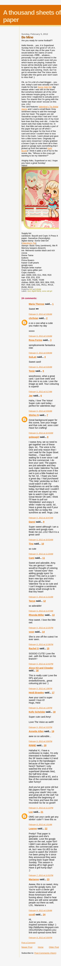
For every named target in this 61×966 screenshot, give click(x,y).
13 (53, 615)
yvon (31, 631)
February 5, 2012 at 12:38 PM (41, 644)
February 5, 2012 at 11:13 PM (41, 808)
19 (53, 731)
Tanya (32, 601)
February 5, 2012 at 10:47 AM (41, 518)
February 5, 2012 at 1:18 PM (40, 708)
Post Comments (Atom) (45, 953)
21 (42, 812)
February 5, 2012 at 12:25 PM (41, 628)
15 (48, 648)
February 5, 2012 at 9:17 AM (40, 392)
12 (44, 601)
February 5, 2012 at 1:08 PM (40, 688)
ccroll (32, 914)
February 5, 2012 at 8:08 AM (40, 353)
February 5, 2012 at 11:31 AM (41, 597)
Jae (31, 395)
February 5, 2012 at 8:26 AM (40, 367)
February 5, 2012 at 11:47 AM (41, 611)
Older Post (54, 947)
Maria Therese (36, 304)
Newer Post (26, 947)
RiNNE (32, 745)
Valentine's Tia (29, 243)
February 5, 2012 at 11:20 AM (41, 554)
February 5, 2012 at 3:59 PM (40, 741)
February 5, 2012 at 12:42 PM (41, 664)
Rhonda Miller (36, 615)
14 (43, 631)
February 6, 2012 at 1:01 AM (40, 824)
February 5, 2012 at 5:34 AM (40, 336)
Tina (31, 543)
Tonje (32, 371)
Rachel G (34, 648)
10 (42, 543)
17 (53, 692)
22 (46, 828)
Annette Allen (36, 731)
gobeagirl (34, 437)
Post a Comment (28, 943)
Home (40, 947)
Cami (31, 558)
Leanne (33, 828)
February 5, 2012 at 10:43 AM (41, 433)
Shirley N (34, 415)
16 (37, 670)
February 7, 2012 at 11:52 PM (41, 875)
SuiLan (33, 357)
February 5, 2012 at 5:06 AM (40, 314)
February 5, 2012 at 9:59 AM (40, 411)
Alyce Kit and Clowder (41, 668)
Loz (31, 812)
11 (43, 558)
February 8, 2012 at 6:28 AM (40, 910)
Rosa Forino (35, 340)
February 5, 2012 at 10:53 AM (41, 540)
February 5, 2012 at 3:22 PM (40, 727)
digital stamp (36, 291)
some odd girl (47, 291)
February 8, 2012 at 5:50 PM (40, 938)
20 (45, 745)
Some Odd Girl (45, 87)
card (29, 291)
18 (54, 712)
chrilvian (33, 318)
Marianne (34, 879)
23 (48, 879)
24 (44, 914)
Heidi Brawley (36, 692)
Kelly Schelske (37, 712)
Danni (32, 522)
